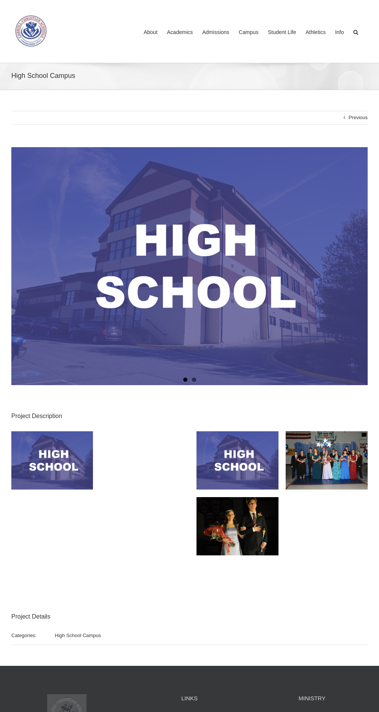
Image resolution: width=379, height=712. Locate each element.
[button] (355, 31)
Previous (358, 117)
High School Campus (78, 635)
